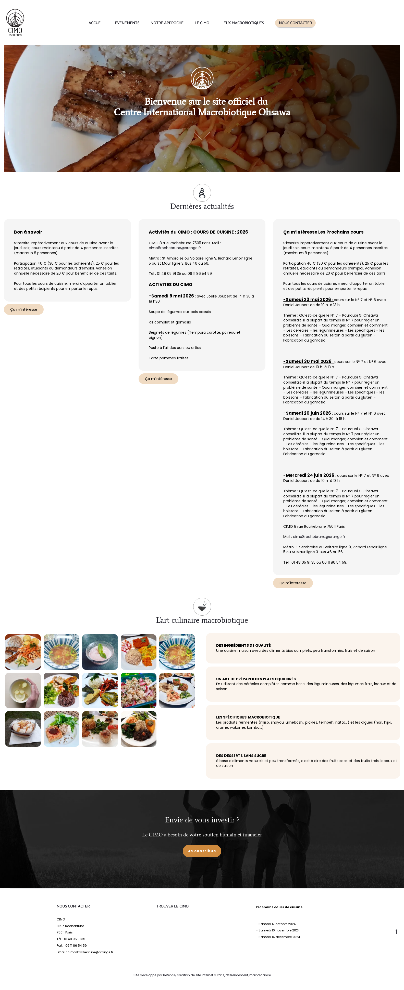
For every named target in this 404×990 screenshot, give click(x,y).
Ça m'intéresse (23, 309)
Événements (127, 23)
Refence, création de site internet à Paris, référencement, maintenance (217, 975)
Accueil (96, 23)
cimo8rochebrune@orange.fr (175, 247)
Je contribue (202, 850)
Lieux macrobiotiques (242, 23)
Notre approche (167, 23)
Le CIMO (202, 23)
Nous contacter (295, 23)
